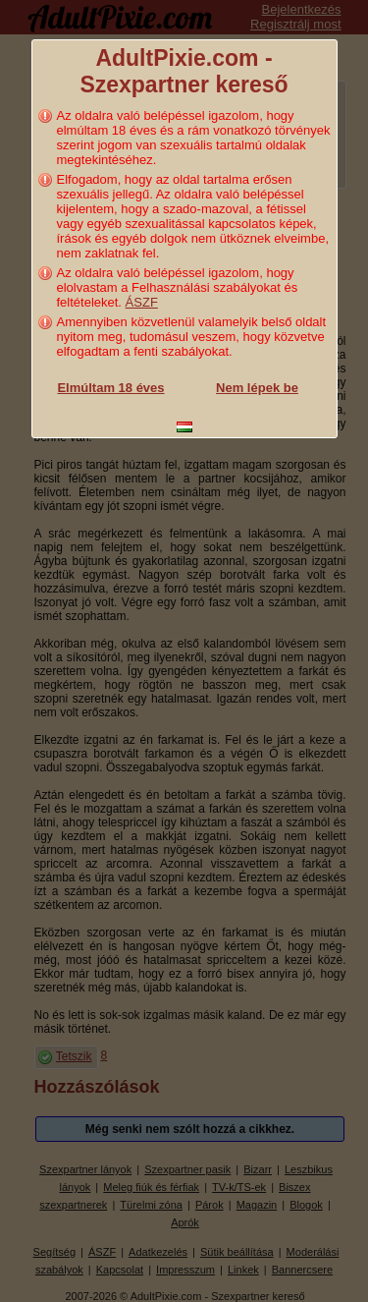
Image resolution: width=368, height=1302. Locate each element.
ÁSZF (142, 302)
